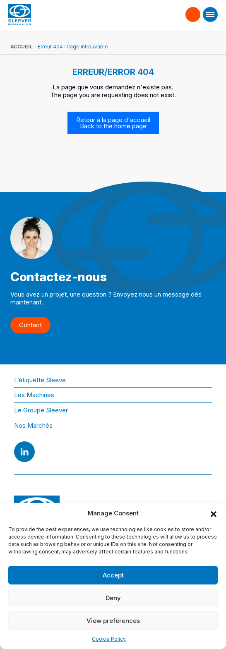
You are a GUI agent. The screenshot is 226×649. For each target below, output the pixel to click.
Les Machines (34, 395)
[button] (213, 513)
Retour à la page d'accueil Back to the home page (113, 123)
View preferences (113, 621)
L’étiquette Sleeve (40, 380)
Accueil (21, 46)
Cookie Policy (109, 639)
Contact (193, 10)
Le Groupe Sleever (41, 410)
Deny (113, 598)
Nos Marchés (33, 425)
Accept (113, 575)
